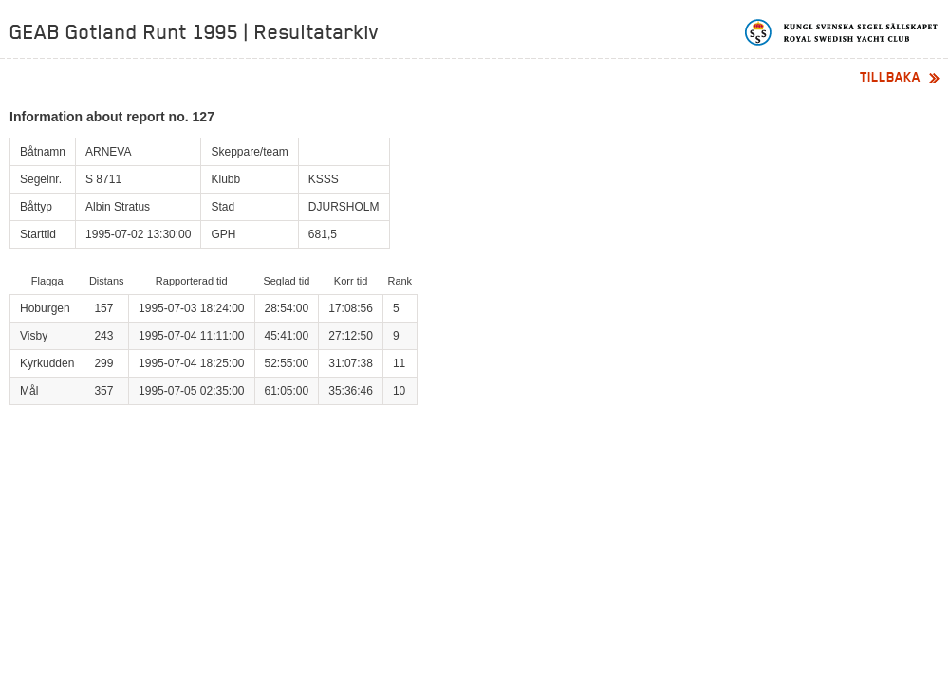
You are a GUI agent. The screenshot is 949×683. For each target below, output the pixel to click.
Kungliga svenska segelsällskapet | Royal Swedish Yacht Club (842, 32)
